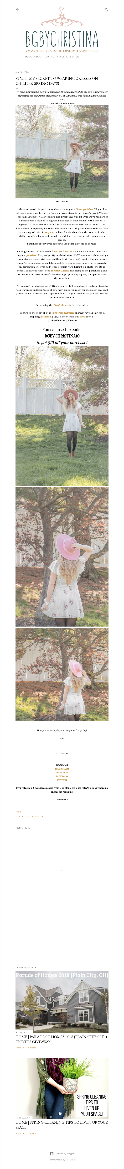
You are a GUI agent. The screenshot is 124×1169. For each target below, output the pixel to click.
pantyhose (49, 232)
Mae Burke (71, 1160)
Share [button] (18, 812)
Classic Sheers (60, 305)
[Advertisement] (62, 935)
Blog (28, 56)
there (82, 316)
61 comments (29, 1047)
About (38, 56)
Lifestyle (72, 56)
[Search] (106, 9)
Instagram (45, 316)
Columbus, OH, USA (34, 816)
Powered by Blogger (62, 1154)
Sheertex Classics (60, 270)
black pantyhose (85, 209)
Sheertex (56, 251)
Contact (49, 56)
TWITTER (62, 780)
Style (60, 56)
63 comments (29, 1133)
